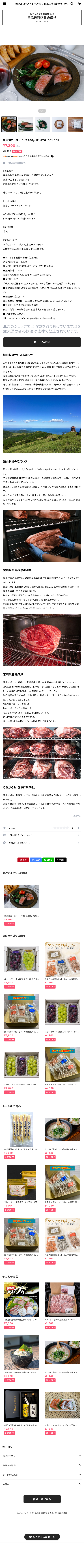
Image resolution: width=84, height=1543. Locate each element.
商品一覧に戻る (42, 1499)
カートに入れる (42, 342)
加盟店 (5, 1484)
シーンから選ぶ (9, 1475)
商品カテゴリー (10, 1456)
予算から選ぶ (9, 1465)
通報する (77, 816)
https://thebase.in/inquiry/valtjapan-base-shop (29, 318)
